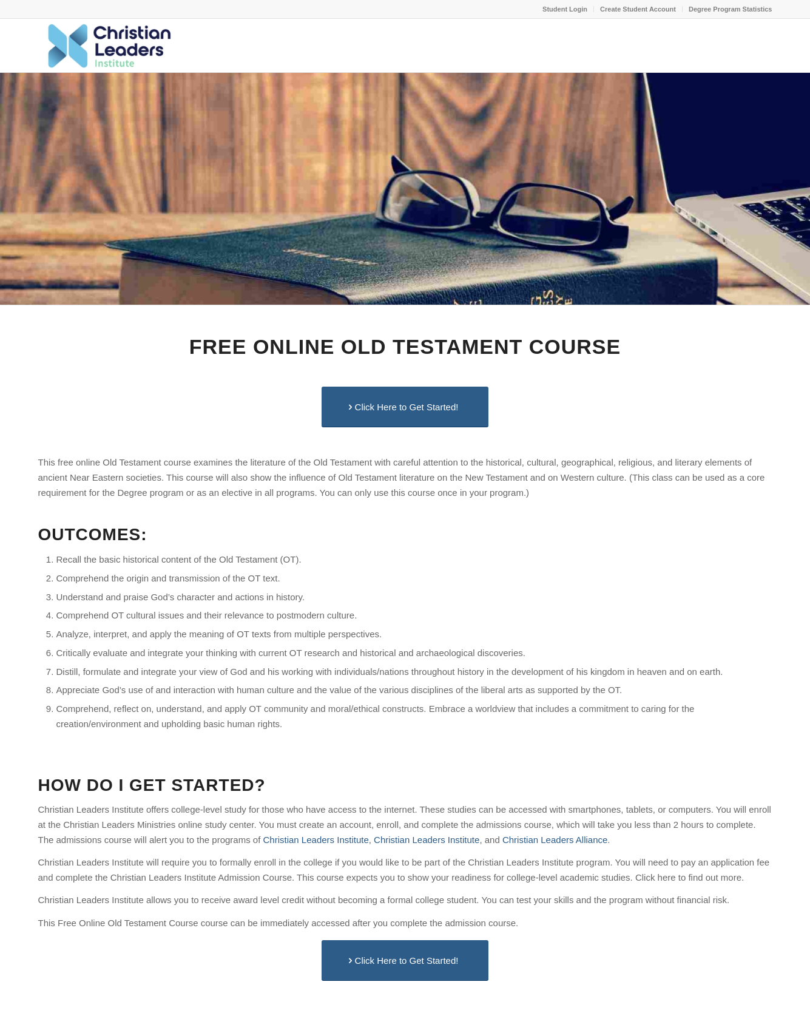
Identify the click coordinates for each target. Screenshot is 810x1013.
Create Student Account (638, 9)
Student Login (564, 9)
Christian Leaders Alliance (554, 840)
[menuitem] (565, 9)
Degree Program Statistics (730, 9)
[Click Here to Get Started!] (405, 407)
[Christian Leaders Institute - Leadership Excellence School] (108, 45)
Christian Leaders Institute (316, 840)
